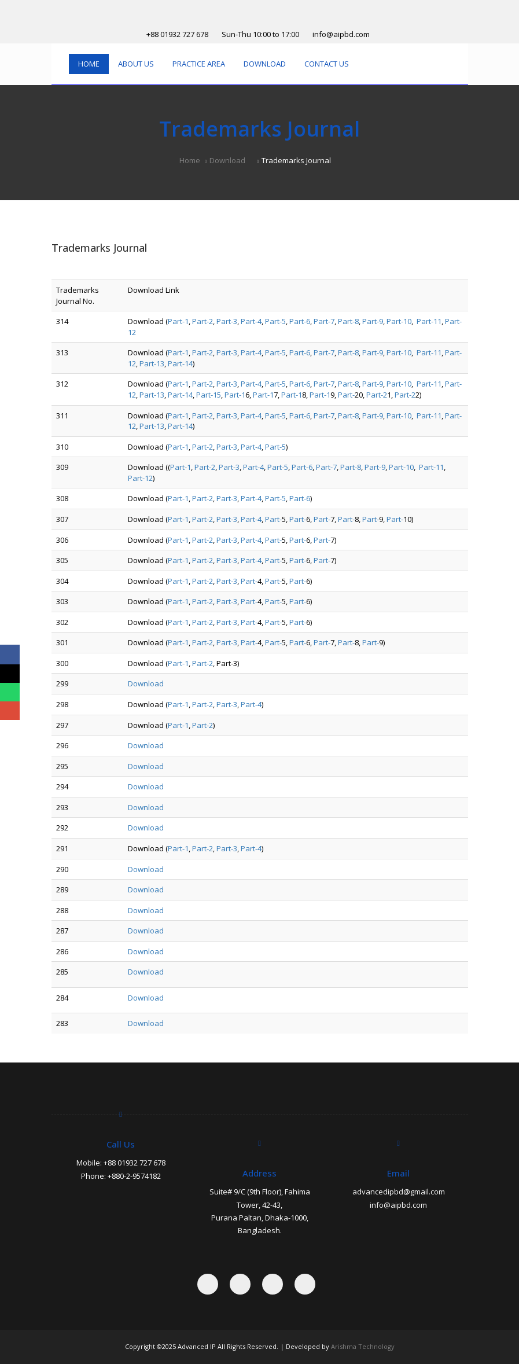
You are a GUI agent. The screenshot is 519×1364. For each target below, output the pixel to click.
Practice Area (198, 63)
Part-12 (140, 478)
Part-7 (324, 321)
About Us (136, 63)
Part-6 (299, 321)
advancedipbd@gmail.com (398, 1191)
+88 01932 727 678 (177, 34)
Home (89, 63)
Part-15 (208, 394)
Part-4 (251, 321)
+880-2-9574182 (134, 1176)
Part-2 (202, 321)
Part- (346, 394)
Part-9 (372, 321)
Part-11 (429, 321)
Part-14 (180, 363)
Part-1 (178, 321)
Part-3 (226, 321)
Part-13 (151, 363)
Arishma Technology (363, 1346)
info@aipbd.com (341, 34)
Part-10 (399, 321)
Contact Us (326, 63)
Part (299, 467)
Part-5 (275, 321)
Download (265, 63)
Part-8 (348, 321)
